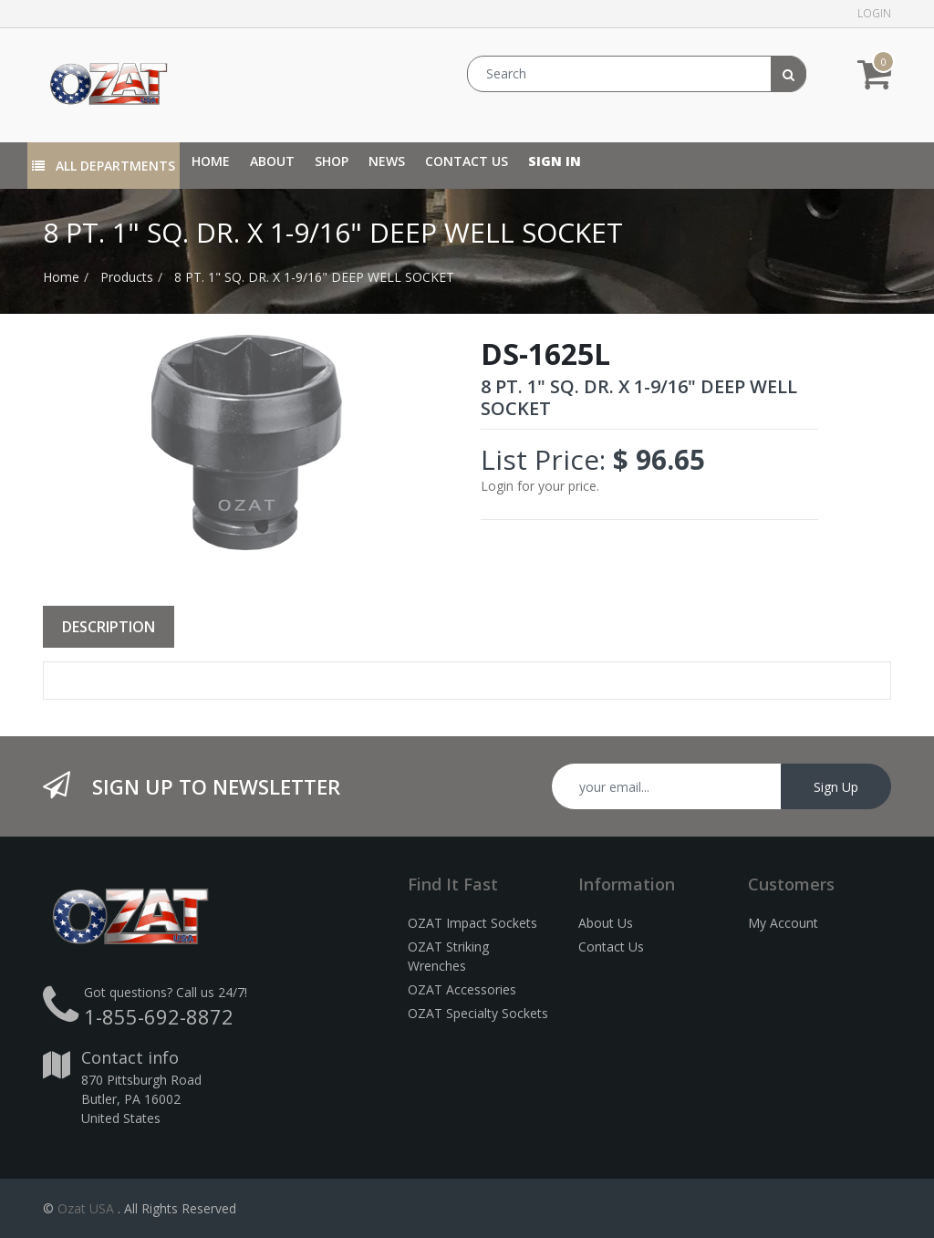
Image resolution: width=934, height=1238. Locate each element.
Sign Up (836, 787)
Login (874, 13)
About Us (605, 922)
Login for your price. (540, 485)
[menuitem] (211, 161)
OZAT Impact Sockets (472, 922)
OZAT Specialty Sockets (478, 1013)
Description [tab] (108, 627)
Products (126, 277)
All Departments (103, 165)
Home (61, 277)
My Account (783, 922)
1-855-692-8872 (159, 1016)
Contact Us (611, 946)
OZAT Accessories (462, 989)
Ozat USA (85, 1208)
